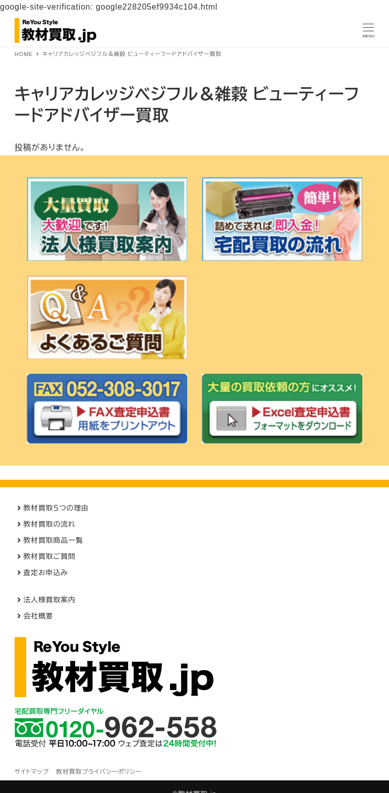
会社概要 (38, 616)
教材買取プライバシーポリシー (99, 771)
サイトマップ (32, 771)
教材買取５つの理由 (56, 508)
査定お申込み (45, 573)
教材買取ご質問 (49, 556)
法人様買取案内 (49, 600)
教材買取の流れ (49, 524)
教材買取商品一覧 (53, 540)
